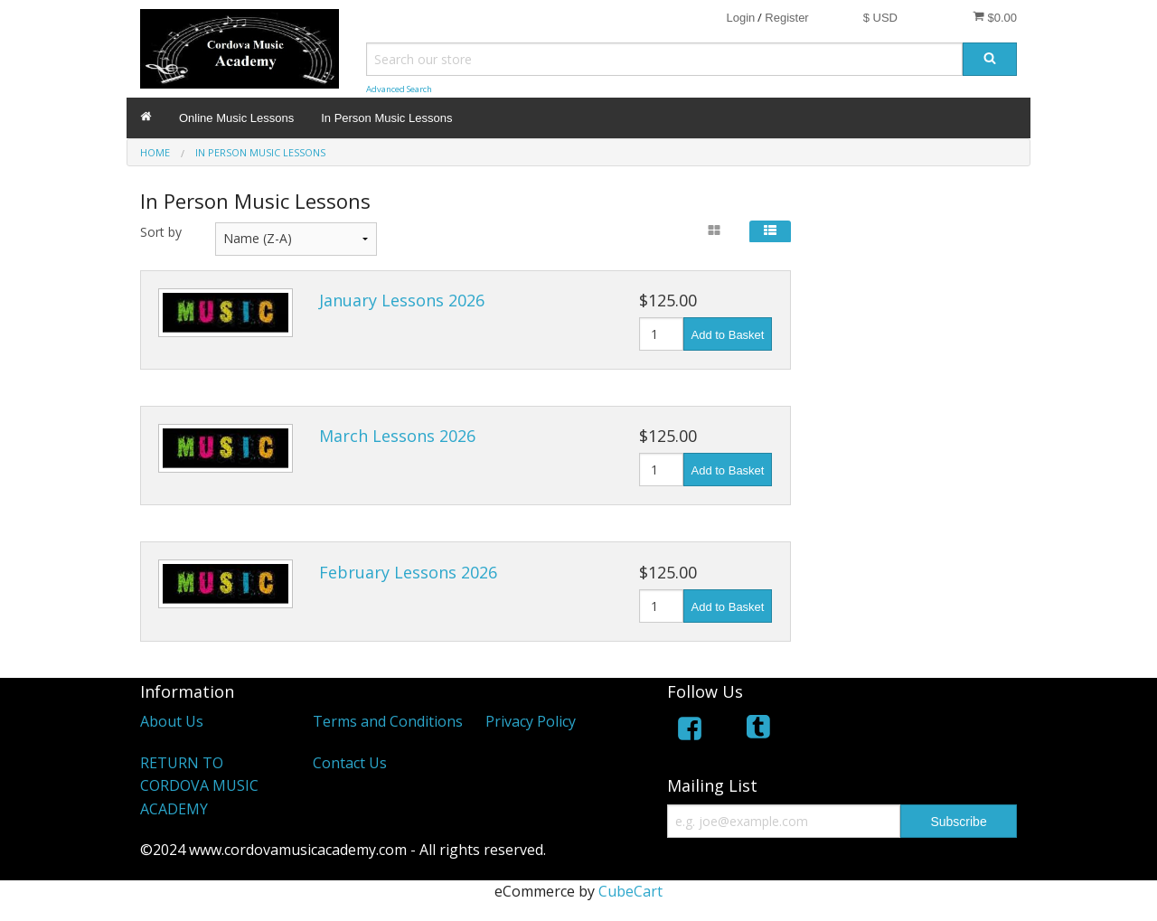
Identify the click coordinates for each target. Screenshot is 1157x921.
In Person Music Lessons (386, 118)
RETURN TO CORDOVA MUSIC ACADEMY (199, 786)
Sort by (161, 231)
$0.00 (995, 17)
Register (786, 17)
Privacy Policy (530, 721)
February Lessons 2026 (408, 572)
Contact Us (350, 763)
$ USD (880, 17)
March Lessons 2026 (397, 435)
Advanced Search (399, 89)
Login (740, 17)
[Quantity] (661, 334)
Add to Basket (728, 335)
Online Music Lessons (236, 118)
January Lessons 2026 (401, 300)
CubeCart (630, 891)
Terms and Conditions (388, 721)
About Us (171, 721)
